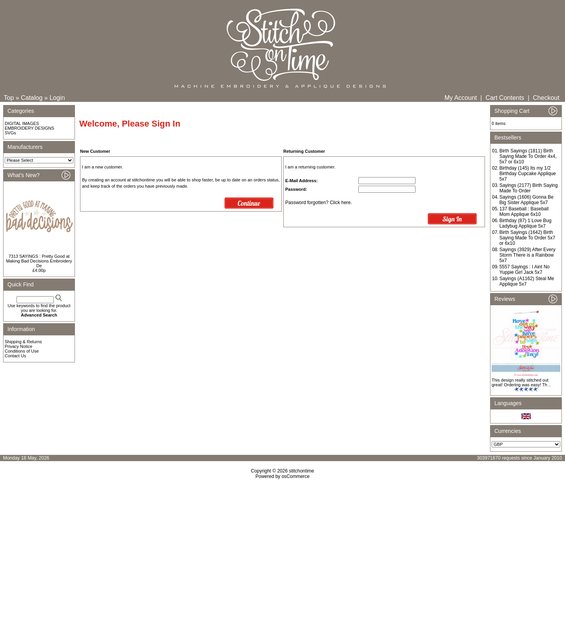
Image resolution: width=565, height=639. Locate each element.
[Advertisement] (282, 546)
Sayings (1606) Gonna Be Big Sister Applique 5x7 (526, 199)
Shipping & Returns (23, 341)
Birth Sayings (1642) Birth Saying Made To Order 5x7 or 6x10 (527, 238)
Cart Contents (504, 97)
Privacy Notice (18, 346)
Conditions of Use (22, 351)
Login (57, 97)
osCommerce (296, 476)
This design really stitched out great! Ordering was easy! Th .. (521, 382)
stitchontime (301, 471)
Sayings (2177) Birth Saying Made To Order (528, 188)
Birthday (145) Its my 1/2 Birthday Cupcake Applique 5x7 (527, 173)
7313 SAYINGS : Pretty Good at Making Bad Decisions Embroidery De (39, 261)
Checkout (546, 97)
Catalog (31, 97)
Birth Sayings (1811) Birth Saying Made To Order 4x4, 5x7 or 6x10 (528, 156)
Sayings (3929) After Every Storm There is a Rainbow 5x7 (527, 255)
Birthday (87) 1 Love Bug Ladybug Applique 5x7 (525, 223)
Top (9, 97)
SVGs (10, 132)
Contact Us (15, 355)
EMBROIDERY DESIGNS (29, 128)
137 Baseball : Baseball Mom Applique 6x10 (524, 211)
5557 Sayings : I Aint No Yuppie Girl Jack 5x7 (524, 269)
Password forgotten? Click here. (318, 202)
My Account (461, 97)
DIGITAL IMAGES (22, 123)
